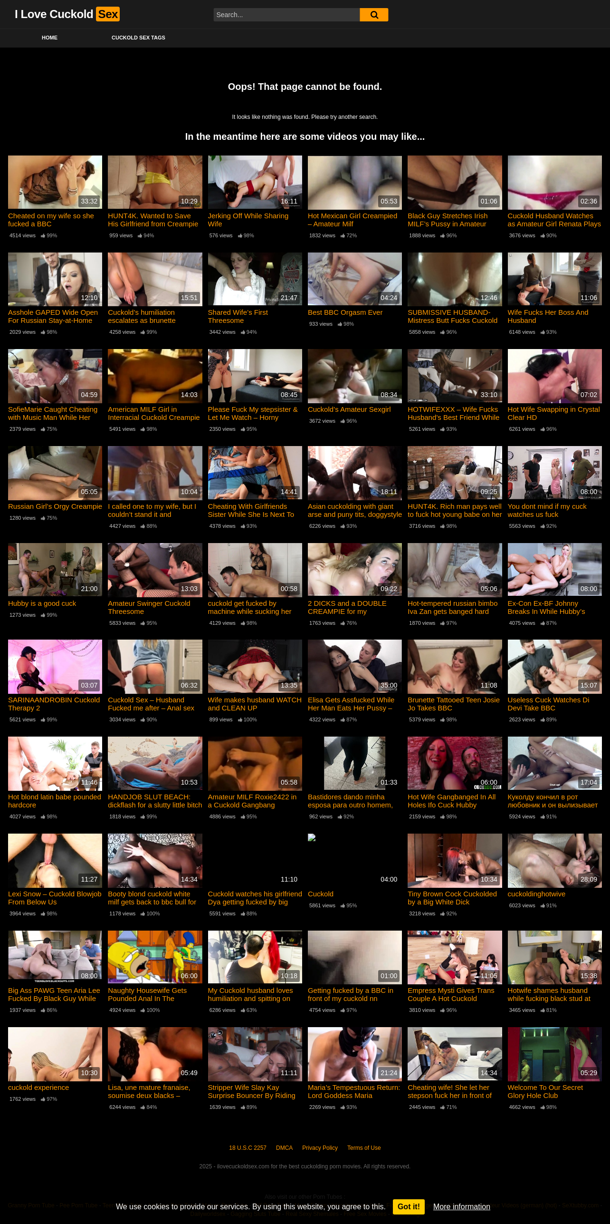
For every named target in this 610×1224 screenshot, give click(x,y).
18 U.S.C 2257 (248, 1148)
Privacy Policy (320, 1148)
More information (461, 1207)
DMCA (284, 1148)
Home (49, 37)
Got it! (409, 1207)
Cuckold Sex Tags (138, 37)
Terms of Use (364, 1148)
